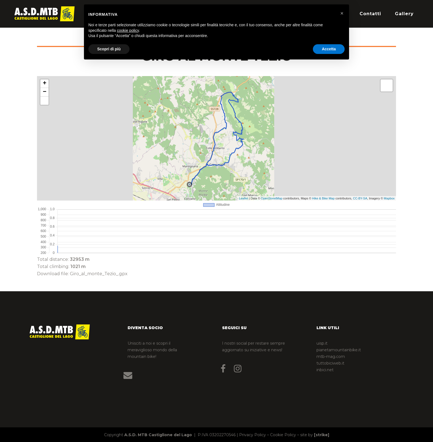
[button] (341, 13)
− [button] (44, 92)
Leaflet (243, 198)
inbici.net (325, 369)
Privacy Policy (252, 434)
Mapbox (389, 198)
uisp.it (322, 343)
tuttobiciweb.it (330, 363)
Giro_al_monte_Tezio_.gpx (99, 273)
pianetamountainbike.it (338, 349)
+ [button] (44, 83)
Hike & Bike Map (323, 198)
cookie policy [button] (128, 30)
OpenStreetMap (271, 198)
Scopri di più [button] (109, 49)
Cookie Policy (283, 434)
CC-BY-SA (360, 198)
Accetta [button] (329, 49)
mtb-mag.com (330, 356)
